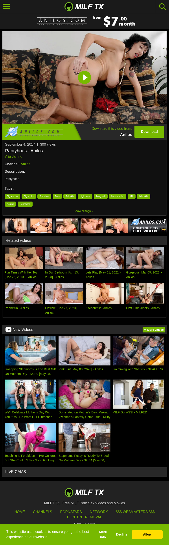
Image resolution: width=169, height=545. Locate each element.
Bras (57, 196)
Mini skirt (143, 196)
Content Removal (84, 517)
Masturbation (117, 196)
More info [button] (103, 534)
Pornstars (71, 512)
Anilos (25, 164)
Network (99, 512)
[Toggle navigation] (6, 6)
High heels (85, 196)
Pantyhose (25, 204)
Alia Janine (13, 156)
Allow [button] (147, 534)
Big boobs (28, 196)
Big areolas (12, 196)
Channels (42, 512)
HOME (19, 512)
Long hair (100, 196)
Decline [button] (121, 534)
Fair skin (70, 196)
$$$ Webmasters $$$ (135, 512)
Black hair (44, 196)
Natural (10, 204)
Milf (132, 196)
